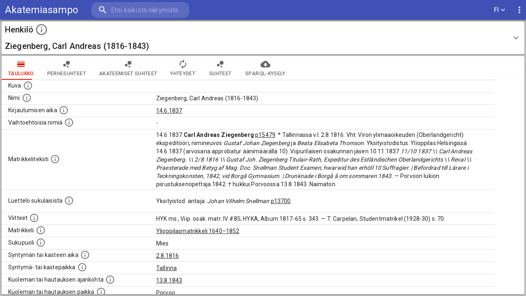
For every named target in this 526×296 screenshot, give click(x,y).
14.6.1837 (169, 110)
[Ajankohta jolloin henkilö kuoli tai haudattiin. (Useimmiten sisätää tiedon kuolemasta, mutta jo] (110, 279)
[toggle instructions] (41, 29)
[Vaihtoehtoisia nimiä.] (69, 122)
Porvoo (165, 292)
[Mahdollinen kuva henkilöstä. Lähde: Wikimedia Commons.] (28, 85)
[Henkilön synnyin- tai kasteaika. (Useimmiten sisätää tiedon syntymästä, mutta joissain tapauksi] (85, 254)
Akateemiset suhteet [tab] (128, 68)
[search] (139, 10)
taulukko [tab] (21, 68)
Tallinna (166, 268)
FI (499, 10)
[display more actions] (519, 10)
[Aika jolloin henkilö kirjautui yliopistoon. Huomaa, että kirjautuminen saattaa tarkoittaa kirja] (63, 110)
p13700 (281, 201)
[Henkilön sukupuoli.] (40, 242)
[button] (263, 37)
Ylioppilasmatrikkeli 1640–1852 (198, 231)
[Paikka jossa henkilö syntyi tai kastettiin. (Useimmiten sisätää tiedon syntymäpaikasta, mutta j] (82, 267)
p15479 (265, 135)
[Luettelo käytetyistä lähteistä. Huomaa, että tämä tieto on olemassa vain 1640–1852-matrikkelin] (34, 217)
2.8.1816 (167, 255)
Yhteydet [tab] (183, 68)
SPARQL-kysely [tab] (265, 68)
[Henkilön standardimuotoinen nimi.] (26, 97)
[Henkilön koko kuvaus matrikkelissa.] (55, 159)
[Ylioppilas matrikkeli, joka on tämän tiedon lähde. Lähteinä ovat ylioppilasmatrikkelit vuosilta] (40, 230)
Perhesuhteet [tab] (66, 68)
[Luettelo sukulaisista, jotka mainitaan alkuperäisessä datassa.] (69, 200)
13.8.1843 (169, 280)
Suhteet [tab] (220, 68)
